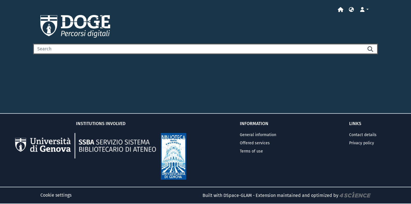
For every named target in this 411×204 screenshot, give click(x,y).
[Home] (340, 10)
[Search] (198, 49)
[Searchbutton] (370, 49)
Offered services (255, 143)
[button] (351, 10)
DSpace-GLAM (237, 195)
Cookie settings (55, 195)
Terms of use (251, 151)
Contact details (363, 134)
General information (258, 134)
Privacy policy (361, 143)
